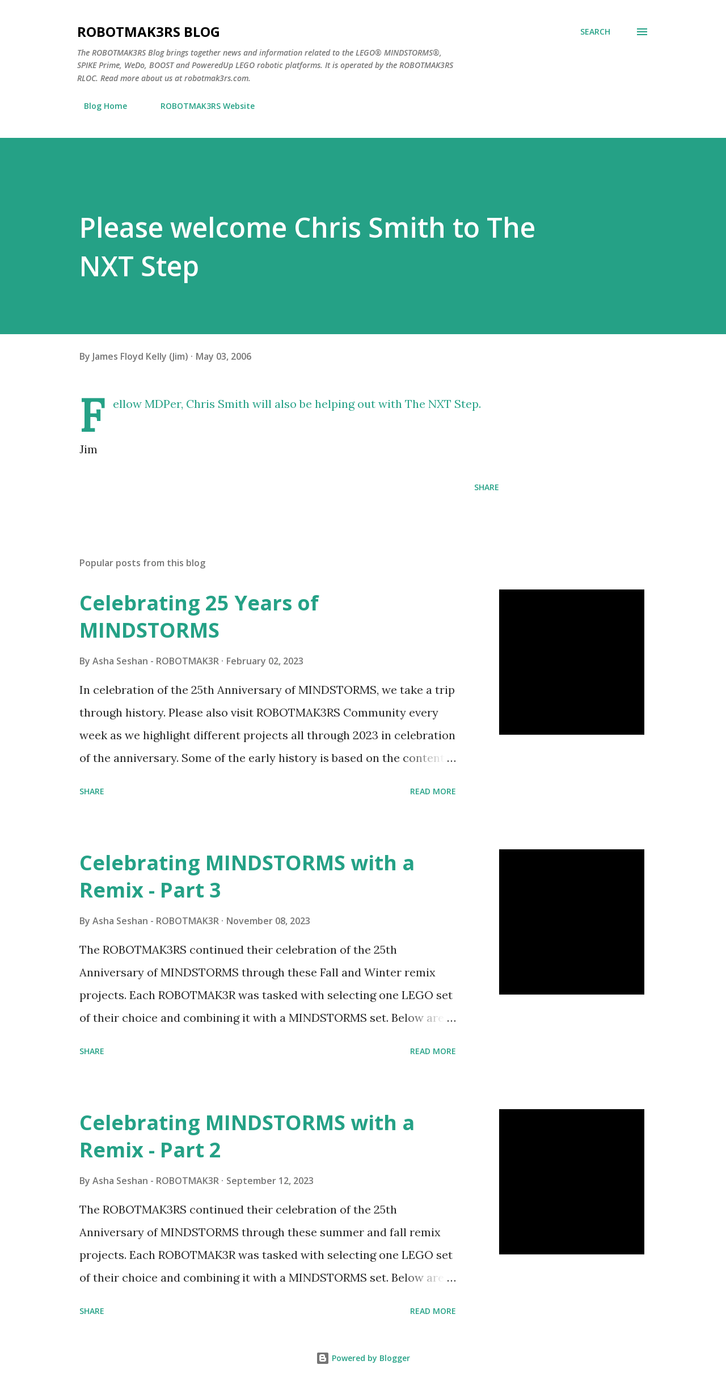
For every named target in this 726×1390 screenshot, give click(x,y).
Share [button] (486, 487)
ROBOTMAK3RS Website (201, 105)
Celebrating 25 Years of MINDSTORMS (199, 616)
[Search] (595, 32)
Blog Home (98, 105)
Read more (433, 791)
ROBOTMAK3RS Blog (148, 31)
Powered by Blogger (363, 1358)
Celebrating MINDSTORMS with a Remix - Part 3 (247, 876)
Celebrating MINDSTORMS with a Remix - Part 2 (247, 1136)
